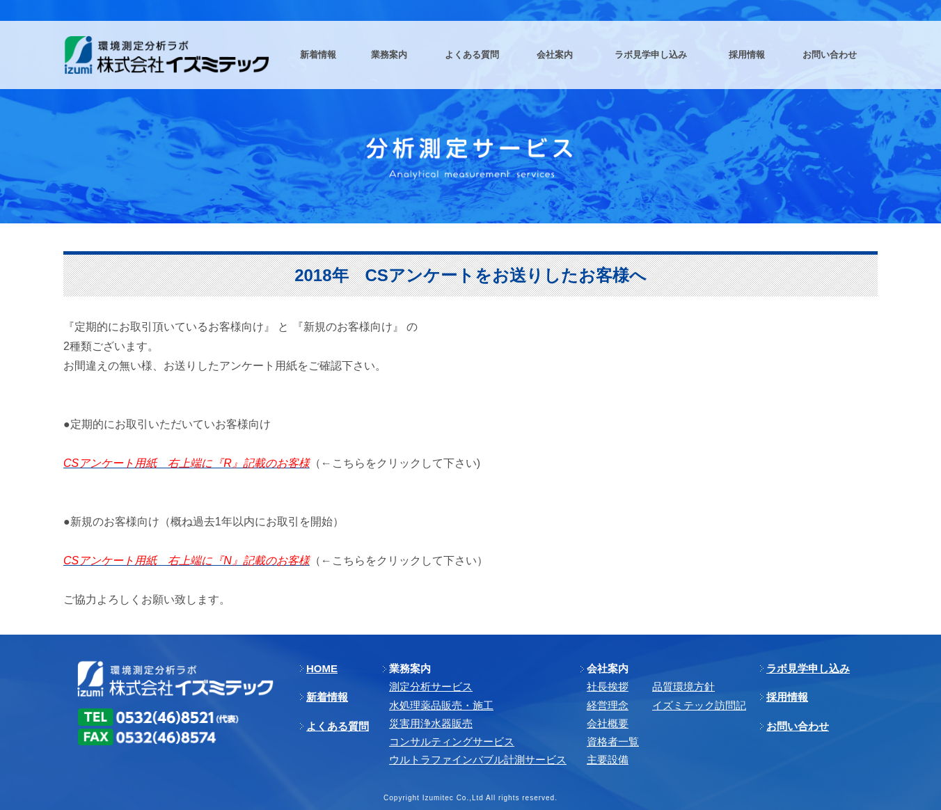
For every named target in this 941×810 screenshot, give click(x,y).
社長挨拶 (607, 686)
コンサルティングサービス (451, 741)
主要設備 (607, 759)
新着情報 (327, 697)
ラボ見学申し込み (808, 668)
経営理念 (607, 705)
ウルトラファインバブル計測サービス (478, 759)
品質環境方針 (683, 686)
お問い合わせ (797, 726)
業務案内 (410, 668)
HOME (322, 668)
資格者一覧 (613, 741)
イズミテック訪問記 (699, 705)
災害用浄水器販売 (431, 723)
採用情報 (787, 697)
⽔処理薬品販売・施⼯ (441, 705)
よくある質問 (337, 726)
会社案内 (607, 668)
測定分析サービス (431, 686)
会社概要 (607, 723)
